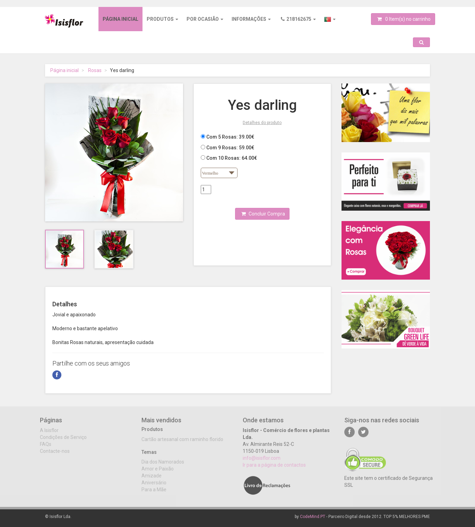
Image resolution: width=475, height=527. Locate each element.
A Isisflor (49, 434)
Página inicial (120, 19)
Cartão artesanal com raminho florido (182, 443)
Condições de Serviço (63, 441)
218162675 (298, 19)
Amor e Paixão (157, 473)
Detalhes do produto (262, 122)
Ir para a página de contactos (274, 469)
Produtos (162, 19)
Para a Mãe (153, 494)
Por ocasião (205, 19)
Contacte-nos (55, 455)
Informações (251, 19)
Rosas (95, 70)
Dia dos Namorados (162, 466)
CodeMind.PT (312, 516)
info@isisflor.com (261, 462)
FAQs (45, 448)
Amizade (151, 480)
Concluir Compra (263, 214)
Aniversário (153, 487)
